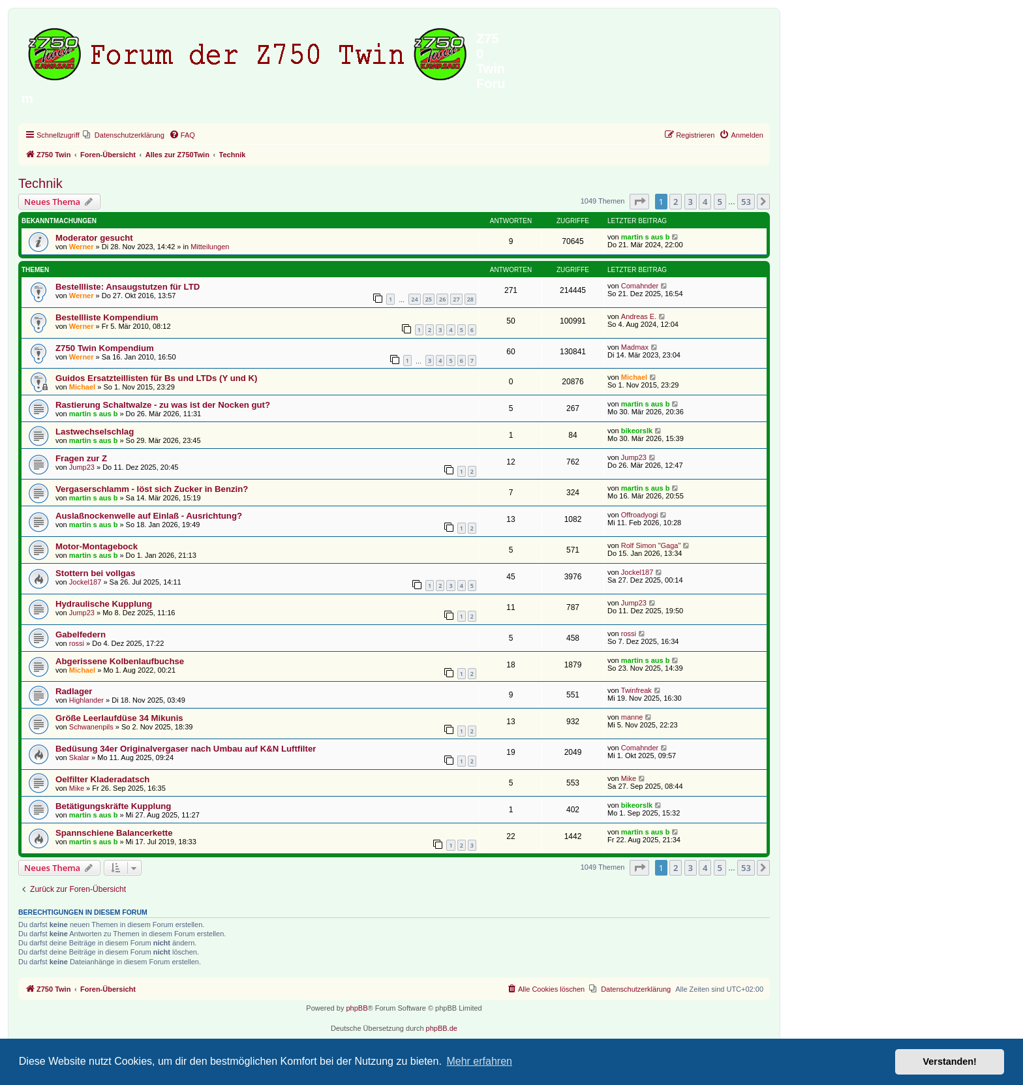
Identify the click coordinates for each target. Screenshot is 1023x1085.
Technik (40, 183)
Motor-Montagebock (96, 546)
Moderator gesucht (94, 238)
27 (456, 299)
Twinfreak (636, 690)
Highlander (86, 700)
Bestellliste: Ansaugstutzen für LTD (127, 287)
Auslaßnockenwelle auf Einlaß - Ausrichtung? (148, 516)
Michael (82, 387)
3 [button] (690, 201)
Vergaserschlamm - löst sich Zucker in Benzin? (151, 489)
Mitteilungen (210, 247)
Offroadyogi (639, 515)
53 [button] (746, 201)
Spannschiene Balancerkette (114, 833)
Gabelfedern (80, 634)
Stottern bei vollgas (95, 573)
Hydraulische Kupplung (103, 604)
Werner (81, 247)
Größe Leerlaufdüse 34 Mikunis (119, 718)
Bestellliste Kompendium (107, 317)
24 (414, 299)
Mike (76, 788)
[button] (639, 201)
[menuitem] (123, 135)
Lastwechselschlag (94, 431)
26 (442, 299)
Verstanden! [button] (950, 1061)
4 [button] (705, 201)
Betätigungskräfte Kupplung (113, 806)
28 (470, 299)
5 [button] (720, 201)
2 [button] (675, 201)
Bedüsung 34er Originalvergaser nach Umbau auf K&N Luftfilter (185, 749)
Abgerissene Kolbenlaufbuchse (119, 661)
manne (632, 717)
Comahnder (639, 286)
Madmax (635, 347)
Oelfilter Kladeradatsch (102, 779)
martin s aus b (645, 237)
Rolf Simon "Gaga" (651, 545)
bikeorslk (636, 431)
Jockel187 (85, 582)
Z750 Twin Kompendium (104, 348)
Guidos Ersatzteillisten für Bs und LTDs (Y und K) (156, 378)
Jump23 (82, 467)
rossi (76, 643)
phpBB (356, 1008)
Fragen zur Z (81, 458)
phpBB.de (441, 1028)
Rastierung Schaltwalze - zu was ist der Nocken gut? (162, 405)
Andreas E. (638, 316)
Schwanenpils (91, 727)
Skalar (79, 757)
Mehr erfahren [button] (479, 1061)
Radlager (73, 691)
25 (428, 299)
